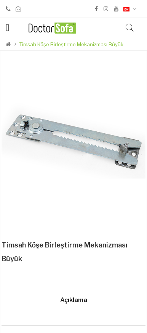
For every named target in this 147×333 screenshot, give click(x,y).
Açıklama (73, 300)
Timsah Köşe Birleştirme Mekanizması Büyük (71, 44)
